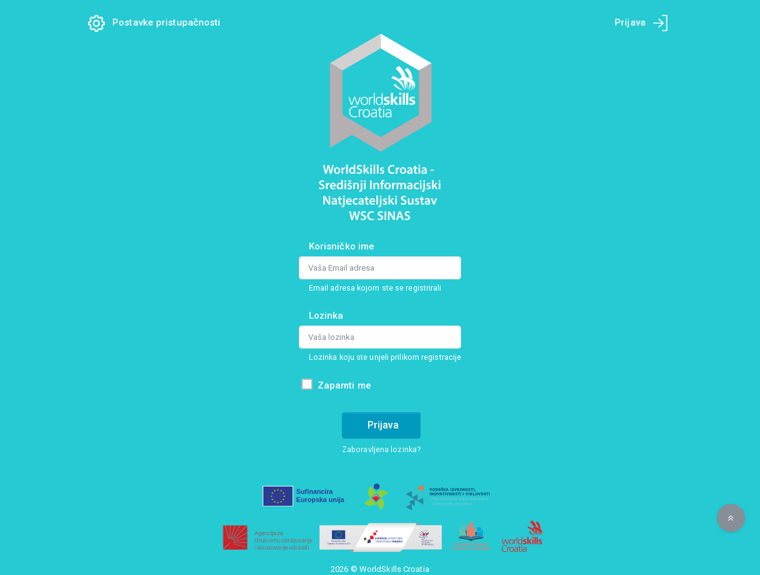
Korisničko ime (341, 246)
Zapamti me (344, 385)
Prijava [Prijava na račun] (383, 425)
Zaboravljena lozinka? (381, 449)
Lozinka (326, 315)
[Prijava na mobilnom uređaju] (660, 23)
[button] (731, 518)
